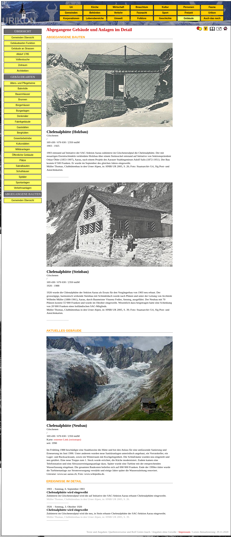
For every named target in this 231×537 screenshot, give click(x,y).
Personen (188, 7)
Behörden (94, 12)
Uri (71, 7)
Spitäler (23, 177)
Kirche (94, 7)
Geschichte (165, 18)
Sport (165, 12)
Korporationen (71, 18)
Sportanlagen (23, 182)
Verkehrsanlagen (23, 188)
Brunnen (22, 99)
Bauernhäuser (22, 94)
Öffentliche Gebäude (22, 155)
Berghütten (22, 132)
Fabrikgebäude (23, 121)
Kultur (165, 7)
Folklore (141, 18)
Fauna (212, 7)
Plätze (22, 160)
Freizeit (189, 12)
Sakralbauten (23, 166)
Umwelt (118, 18)
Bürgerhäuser (23, 105)
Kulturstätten (22, 143)
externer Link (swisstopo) (67, 439)
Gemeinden (71, 12)
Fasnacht (142, 12)
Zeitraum (22, 65)
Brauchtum (142, 7)
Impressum (184, 531)
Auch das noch (212, 18)
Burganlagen (22, 110)
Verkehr (118, 12)
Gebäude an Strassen (22, 48)
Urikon (212, 12)
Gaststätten (23, 127)
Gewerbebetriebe (23, 138)
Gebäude (189, 18)
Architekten (22, 70)
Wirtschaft (118, 7)
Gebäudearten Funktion (23, 43)
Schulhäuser (22, 171)
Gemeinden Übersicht (22, 37)
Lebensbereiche (95, 18)
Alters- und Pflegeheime (22, 83)
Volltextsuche (23, 59)
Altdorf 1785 (22, 54)
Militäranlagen (22, 149)
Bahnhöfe (23, 88)
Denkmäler (22, 116)
